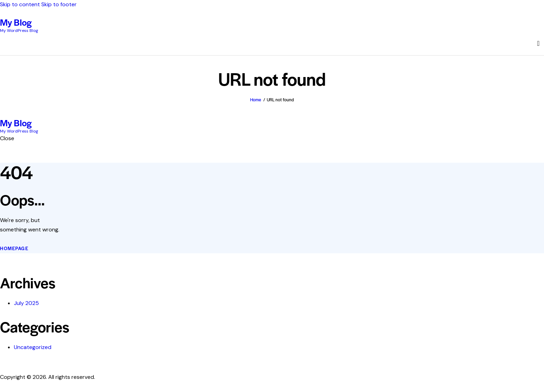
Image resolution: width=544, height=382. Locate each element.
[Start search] (538, 43)
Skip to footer (59, 4)
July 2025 (26, 303)
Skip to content (20, 4)
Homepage (14, 248)
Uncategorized (32, 347)
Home (255, 99)
